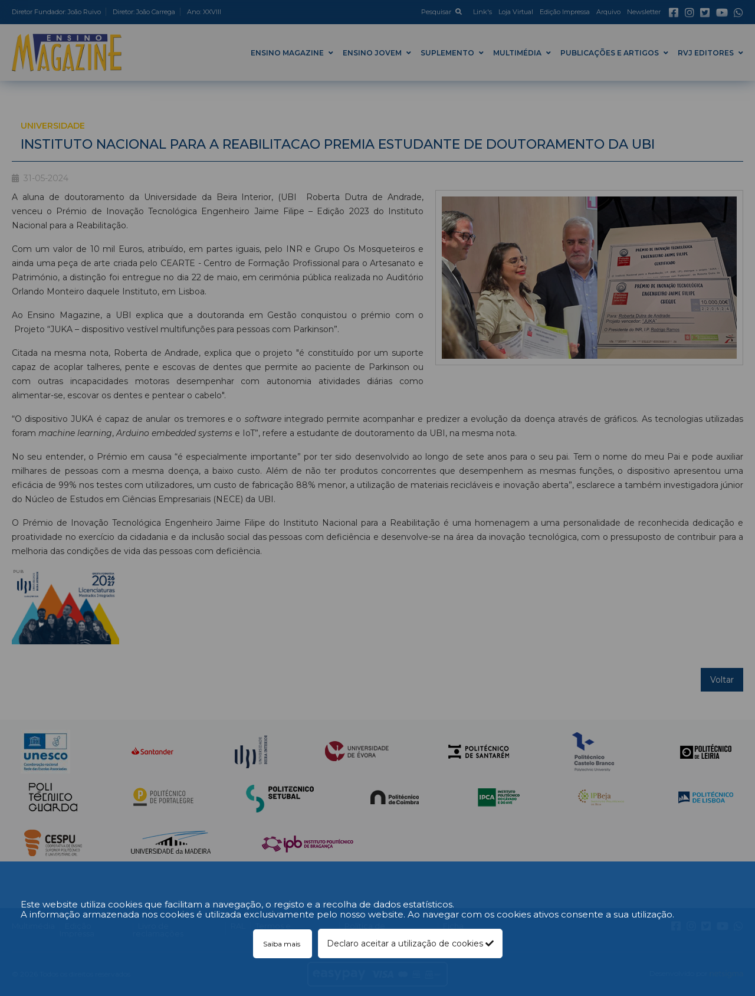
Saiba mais (282, 943)
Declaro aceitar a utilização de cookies (410, 943)
